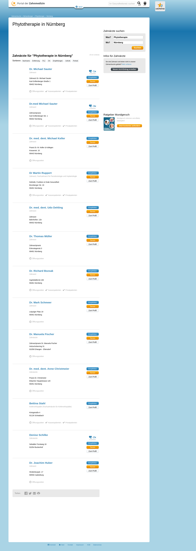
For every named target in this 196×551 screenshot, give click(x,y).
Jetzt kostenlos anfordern (129, 126)
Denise (38, 434)
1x (92, 71)
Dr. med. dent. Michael (47, 138)
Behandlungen (28, 16)
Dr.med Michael (43, 103)
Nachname (26, 61)
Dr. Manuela (41, 334)
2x (92, 437)
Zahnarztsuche (16, 16)
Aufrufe (67, 61)
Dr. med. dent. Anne (49, 368)
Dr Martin (40, 172)
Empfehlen (92, 77)
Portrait (75, 61)
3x (92, 105)
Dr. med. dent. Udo (46, 207)
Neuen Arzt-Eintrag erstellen (124, 69)
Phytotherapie (39, 16)
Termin (92, 81)
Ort (49, 61)
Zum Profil (93, 85)
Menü (79, 7)
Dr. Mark (40, 302)
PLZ (43, 61)
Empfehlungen (58, 61)
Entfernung (36, 61)
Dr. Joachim (41, 462)
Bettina (37, 403)
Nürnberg (49, 16)
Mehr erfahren (126, 64)
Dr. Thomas (40, 236)
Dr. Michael (40, 69)
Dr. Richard (41, 270)
